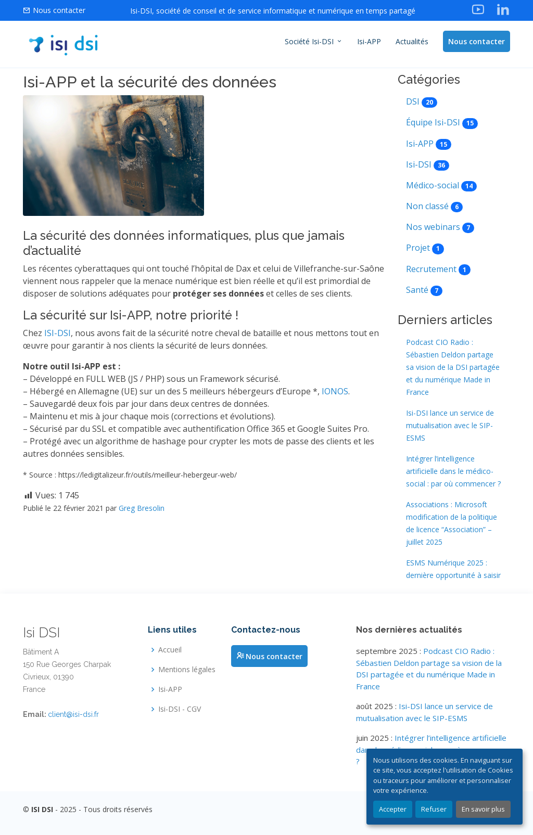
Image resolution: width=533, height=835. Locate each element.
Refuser (434, 809)
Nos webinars (433, 228)
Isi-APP (369, 41)
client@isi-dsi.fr (73, 714)
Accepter (393, 809)
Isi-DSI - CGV (179, 709)
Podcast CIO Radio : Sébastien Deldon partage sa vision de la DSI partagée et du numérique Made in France (453, 369)
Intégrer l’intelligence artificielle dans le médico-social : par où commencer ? (453, 472)
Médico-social (432, 186)
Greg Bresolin (141, 509)
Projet (418, 249)
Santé (417, 291)
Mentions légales (186, 669)
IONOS (335, 392)
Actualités (412, 41)
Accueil (170, 649)
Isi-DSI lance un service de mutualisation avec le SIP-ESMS (450, 426)
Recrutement (431, 270)
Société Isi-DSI (313, 41)
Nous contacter (476, 41)
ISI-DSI (57, 334)
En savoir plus (483, 809)
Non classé (427, 207)
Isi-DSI (419, 165)
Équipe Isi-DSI (433, 124)
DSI (413, 103)
